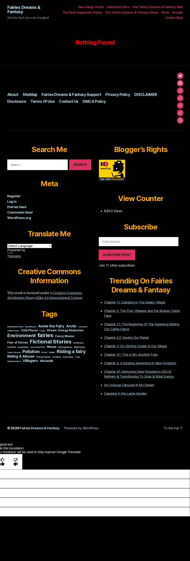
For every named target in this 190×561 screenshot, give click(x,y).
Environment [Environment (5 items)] (21, 335)
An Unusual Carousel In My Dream (129, 385)
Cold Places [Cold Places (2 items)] (29, 330)
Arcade (177, 12)
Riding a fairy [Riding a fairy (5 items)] (71, 351)
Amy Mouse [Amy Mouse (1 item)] (30, 327)
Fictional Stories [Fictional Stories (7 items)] (50, 341)
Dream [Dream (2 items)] (52, 330)
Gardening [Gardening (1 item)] (78, 343)
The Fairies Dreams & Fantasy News (131, 12)
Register (14, 196)
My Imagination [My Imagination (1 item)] (65, 347)
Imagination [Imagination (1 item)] (23, 347)
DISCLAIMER (145, 94)
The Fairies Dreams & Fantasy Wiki (157, 7)
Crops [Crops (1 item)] (42, 331)
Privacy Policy (118, 94)
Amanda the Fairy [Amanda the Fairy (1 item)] (15, 327)
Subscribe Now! (117, 255)
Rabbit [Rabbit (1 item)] (52, 352)
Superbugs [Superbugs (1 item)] (68, 357)
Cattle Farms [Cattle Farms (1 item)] (13, 331)
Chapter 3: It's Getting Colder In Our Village (135, 346)
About (12, 94)
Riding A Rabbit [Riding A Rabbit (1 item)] (43, 357)
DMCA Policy (94, 101)
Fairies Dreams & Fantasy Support (71, 94)
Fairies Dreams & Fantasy (23, 9)
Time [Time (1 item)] (77, 357)
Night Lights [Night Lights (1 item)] (79, 347)
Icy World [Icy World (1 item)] (11, 347)
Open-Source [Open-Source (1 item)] (14, 352)
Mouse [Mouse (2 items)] (52, 347)
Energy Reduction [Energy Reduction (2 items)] (71, 330)
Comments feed (20, 212)
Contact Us (68, 101)
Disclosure (16, 101)
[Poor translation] (15, 461)
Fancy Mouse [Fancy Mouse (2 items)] (64, 336)
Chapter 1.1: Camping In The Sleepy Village (134, 302)
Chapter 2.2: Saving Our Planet (126, 337)
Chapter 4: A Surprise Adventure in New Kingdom (140, 363)
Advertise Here (118, 7)
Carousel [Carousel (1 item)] (83, 327)
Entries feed (16, 207)
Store (165, 12)
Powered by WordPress (81, 428)
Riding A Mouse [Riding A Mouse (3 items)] (20, 356)
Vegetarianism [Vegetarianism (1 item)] (14, 361)
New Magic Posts (91, 7)
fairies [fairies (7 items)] (45, 335)
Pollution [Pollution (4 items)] (31, 351)
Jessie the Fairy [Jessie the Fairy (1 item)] (37, 347)
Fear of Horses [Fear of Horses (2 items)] (17, 342)
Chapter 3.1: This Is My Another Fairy (131, 355)
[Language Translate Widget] (29, 246)
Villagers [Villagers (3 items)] (30, 360)
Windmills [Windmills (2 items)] (46, 361)
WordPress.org (19, 218)
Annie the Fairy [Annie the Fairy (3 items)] (51, 326)
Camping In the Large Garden (125, 393)
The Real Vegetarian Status (82, 12)
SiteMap (29, 94)
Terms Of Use (42, 101)
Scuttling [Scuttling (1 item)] (56, 357)
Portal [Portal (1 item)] (44, 352)
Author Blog (174, 18)
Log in (11, 201)
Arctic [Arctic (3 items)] (71, 326)
